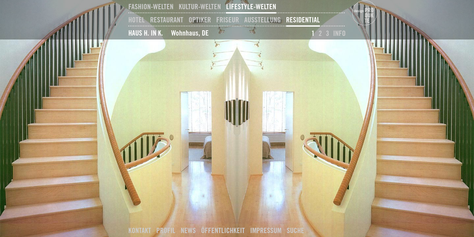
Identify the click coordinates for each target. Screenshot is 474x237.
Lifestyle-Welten (251, 6)
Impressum (265, 230)
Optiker (200, 19)
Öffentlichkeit (223, 230)
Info (339, 33)
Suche (295, 230)
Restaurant (166, 19)
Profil (165, 230)
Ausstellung (262, 19)
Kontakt (139, 230)
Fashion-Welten (150, 6)
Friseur (227, 19)
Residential (303, 19)
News (188, 230)
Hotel (136, 19)
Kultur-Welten (200, 6)
